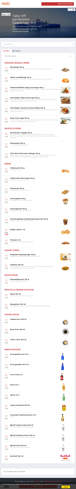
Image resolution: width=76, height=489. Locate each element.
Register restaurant (65, 4)
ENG (73, 9)
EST (70, 9)
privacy (37, 482)
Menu (6, 51)
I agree (66, 487)
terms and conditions (52, 482)
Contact (17, 51)
